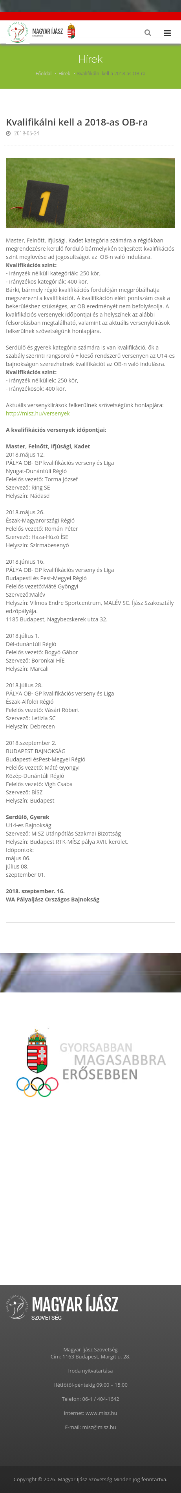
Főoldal (44, 73)
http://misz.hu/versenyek (38, 413)
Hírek (64, 73)
